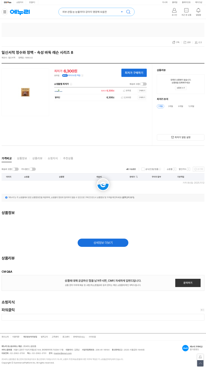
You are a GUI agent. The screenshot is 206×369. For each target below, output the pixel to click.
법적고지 (44, 337)
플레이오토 (186, 2)
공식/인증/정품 (151, 169)
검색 (128, 12)
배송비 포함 (135, 84)
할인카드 (182, 169)
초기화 (200, 169)
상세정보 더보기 (103, 243)
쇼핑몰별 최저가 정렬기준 (71, 84)
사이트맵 (92, 337)
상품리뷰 (37, 158)
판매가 (132, 177)
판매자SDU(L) (79, 337)
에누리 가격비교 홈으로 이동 (20, 12)
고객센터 (55, 337)
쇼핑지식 (19, 2)
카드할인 (25, 169)
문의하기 (187, 282)
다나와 (164, 2)
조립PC (32, 2)
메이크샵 (198, 2)
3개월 (170, 106)
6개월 (180, 106)
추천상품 (68, 158)
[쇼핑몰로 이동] (99, 90)
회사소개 (5, 337)
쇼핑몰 (169, 169)
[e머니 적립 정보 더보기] (82, 75)
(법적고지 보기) (128, 197)
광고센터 (65, 337)
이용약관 (15, 337)
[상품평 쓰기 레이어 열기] (181, 88)
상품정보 (22, 158)
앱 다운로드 (193, 348)
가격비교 (7, 158)
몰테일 (174, 2)
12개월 (191, 106)
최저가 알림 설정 (182, 137)
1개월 (160, 106)
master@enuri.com (63, 353)
